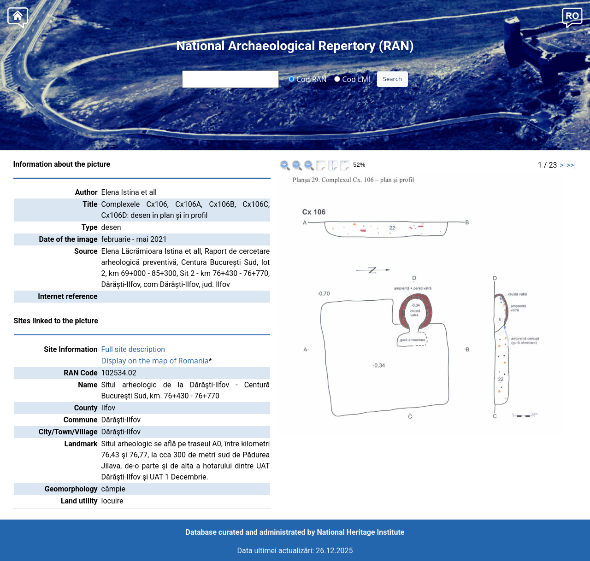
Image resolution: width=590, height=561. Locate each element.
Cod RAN (308, 79)
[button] (572, 17)
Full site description (133, 349)
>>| (571, 165)
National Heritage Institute (361, 532)
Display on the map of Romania (155, 361)
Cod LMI (352, 79)
